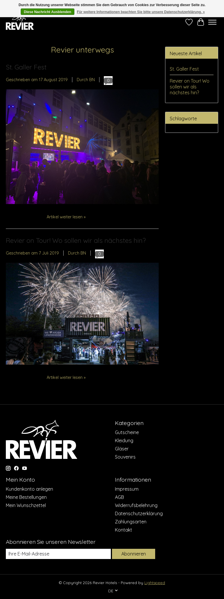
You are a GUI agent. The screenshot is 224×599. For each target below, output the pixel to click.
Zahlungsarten (130, 522)
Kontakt (123, 530)
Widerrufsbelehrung (136, 505)
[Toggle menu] (212, 22)
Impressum (127, 489)
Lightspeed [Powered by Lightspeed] (154, 582)
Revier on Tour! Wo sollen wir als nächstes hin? (76, 240)
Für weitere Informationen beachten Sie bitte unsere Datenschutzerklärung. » (141, 12)
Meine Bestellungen (26, 497)
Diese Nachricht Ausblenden (47, 12)
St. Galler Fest (26, 67)
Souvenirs (125, 457)
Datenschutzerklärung (139, 513)
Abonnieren (133, 554)
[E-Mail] (58, 554)
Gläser (122, 449)
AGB (119, 497)
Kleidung (124, 440)
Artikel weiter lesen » (66, 217)
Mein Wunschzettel (26, 505)
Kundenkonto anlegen (29, 489)
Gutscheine (127, 432)
